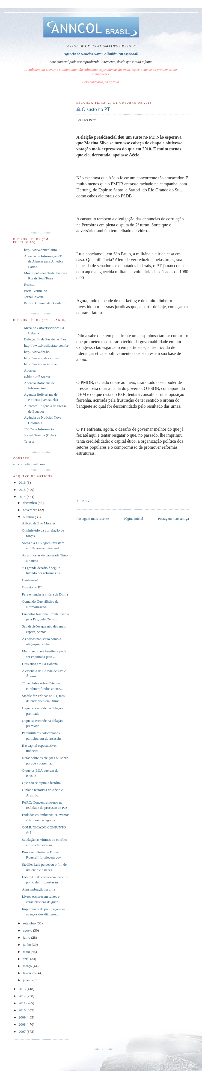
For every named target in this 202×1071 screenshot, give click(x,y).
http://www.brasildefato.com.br (46, 345)
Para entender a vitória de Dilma (45, 594)
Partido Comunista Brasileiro (45, 303)
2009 (22, 1017)
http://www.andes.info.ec (42, 358)
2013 (22, 989)
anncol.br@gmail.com (29, 464)
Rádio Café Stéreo (37, 377)
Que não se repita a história (41, 783)
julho (27, 937)
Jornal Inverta (34, 297)
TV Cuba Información (39, 429)
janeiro (28, 980)
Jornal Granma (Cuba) (40, 435)
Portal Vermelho (35, 291)
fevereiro (30, 973)
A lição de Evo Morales (38, 523)
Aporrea (30, 370)
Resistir (29, 284)
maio (27, 952)
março (28, 966)
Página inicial (133, 518)
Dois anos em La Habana (40, 664)
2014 (22, 497)
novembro (30, 510)
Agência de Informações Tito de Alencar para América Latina (44, 261)
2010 (22, 1010)
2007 (22, 1031)
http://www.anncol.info (40, 250)
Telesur (29, 441)
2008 (22, 1024)
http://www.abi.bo (37, 352)
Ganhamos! (30, 580)
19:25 (85, 501)
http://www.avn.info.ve (40, 364)
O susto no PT (96, 109)
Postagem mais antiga (173, 518)
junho (27, 944)
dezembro (30, 503)
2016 (22, 482)
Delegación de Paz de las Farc (45, 339)
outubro (29, 517)
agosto (28, 930)
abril (26, 959)
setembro (30, 923)
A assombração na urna (38, 889)
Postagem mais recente (92, 518)
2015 (22, 490)
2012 (22, 996)
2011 (22, 1003)
